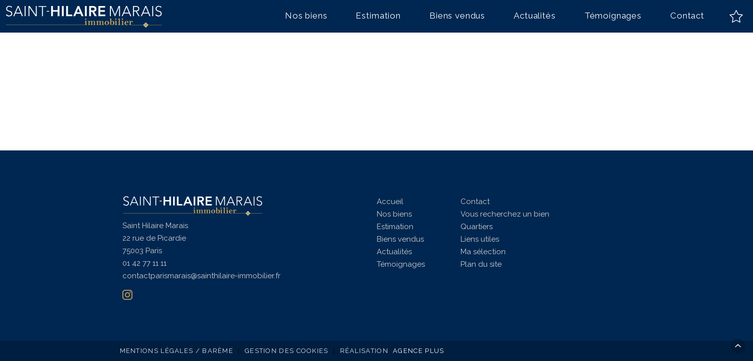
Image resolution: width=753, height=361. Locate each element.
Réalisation (393, 350)
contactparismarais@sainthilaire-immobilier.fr (201, 275)
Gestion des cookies (287, 350)
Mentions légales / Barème (177, 350)
